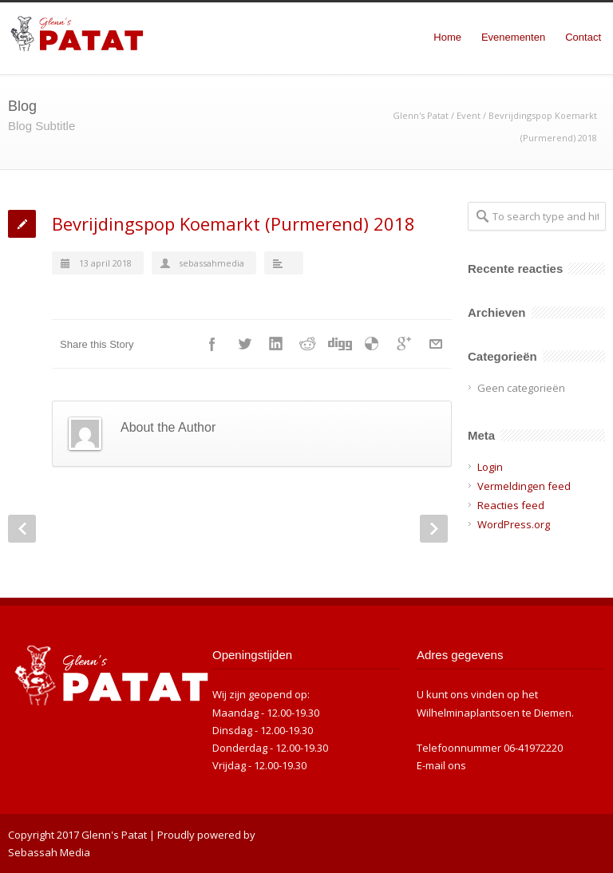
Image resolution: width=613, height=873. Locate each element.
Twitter (244, 344)
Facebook (212, 344)
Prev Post (22, 529)
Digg (340, 344)
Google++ (404, 344)
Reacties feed (510, 505)
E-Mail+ (436, 344)
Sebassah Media (49, 852)
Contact (583, 37)
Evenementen (513, 37)
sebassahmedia (211, 263)
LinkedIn (276, 344)
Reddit (308, 344)
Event (469, 115)
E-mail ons (441, 765)
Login (490, 467)
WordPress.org (513, 524)
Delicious (372, 344)
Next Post (434, 529)
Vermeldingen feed (524, 486)
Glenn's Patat (421, 115)
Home (447, 37)
